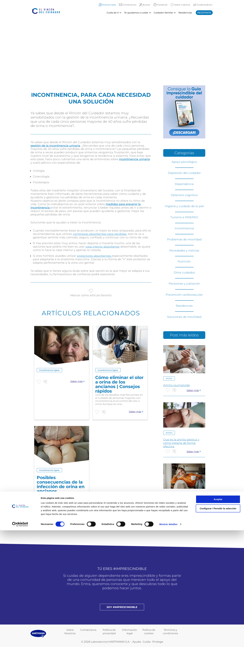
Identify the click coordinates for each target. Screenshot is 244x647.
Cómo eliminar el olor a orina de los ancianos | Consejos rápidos (119, 384)
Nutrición (184, 261)
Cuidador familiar (163, 12)
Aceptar (218, 616)
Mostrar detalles (168, 641)
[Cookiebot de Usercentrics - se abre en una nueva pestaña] (20, 641)
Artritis (169, 378)
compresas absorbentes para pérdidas (100, 234)
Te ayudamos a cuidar (136, 12)
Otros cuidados (184, 272)
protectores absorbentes (94, 256)
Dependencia (184, 184)
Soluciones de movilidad (184, 317)
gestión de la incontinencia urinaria (55, 145)
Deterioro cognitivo (184, 195)
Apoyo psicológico (184, 162)
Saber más (76, 381)
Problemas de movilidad (184, 239)
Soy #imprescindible (122, 607)
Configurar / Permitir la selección (218, 625)
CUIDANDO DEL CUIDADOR (183, 500)
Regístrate (204, 12)
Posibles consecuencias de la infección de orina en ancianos (60, 484)
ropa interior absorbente (102, 246)
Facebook (160, 4)
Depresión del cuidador (184, 173)
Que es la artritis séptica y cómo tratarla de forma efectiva (181, 443)
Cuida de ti (113, 12)
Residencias (185, 12)
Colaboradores (202, 4)
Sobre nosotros (180, 4)
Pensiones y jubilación (184, 283)
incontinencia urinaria (134, 159)
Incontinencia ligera (49, 370)
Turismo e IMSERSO (184, 217)
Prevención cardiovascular (184, 294)
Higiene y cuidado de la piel (184, 206)
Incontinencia (184, 228)
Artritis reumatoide (176, 385)
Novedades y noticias (184, 250)
